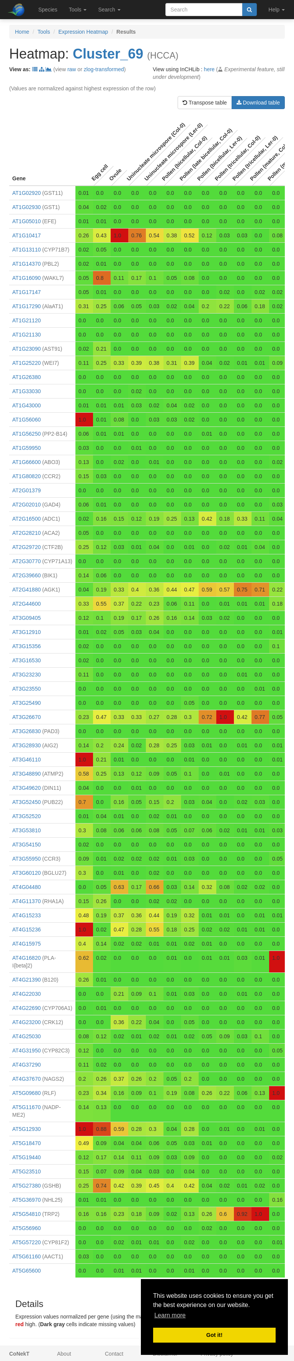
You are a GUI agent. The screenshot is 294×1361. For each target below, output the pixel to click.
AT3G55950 (26, 859)
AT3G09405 (26, 618)
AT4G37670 (26, 1079)
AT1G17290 (26, 306)
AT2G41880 (26, 590)
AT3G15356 (26, 646)
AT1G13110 (26, 250)
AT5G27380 (26, 1186)
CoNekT (19, 1354)
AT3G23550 (26, 689)
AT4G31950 (26, 1050)
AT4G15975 (26, 944)
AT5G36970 (26, 1200)
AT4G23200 (26, 1022)
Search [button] (109, 10)
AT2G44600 (26, 604)
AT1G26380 (26, 377)
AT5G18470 (26, 1143)
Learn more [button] (170, 1315)
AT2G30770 (26, 561)
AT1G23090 (26, 349)
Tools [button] (78, 10)
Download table (258, 103)
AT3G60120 (26, 873)
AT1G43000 (26, 405)
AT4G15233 (26, 915)
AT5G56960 (26, 1228)
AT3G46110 (26, 759)
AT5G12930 (26, 1129)
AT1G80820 (26, 476)
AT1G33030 (26, 391)
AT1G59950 (26, 448)
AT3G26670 (26, 717)
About (64, 1354)
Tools (44, 32)
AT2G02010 (26, 505)
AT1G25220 (26, 363)
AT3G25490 (26, 703)
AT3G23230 (26, 675)
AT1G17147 (26, 292)
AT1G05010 (26, 221)
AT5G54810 (26, 1214)
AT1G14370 (26, 264)
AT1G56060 (26, 420)
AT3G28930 (26, 745)
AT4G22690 (26, 1008)
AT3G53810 (26, 830)
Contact (114, 1354)
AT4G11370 (26, 901)
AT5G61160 (26, 1256)
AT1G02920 (26, 193)
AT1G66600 (26, 462)
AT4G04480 (26, 887)
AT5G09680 (26, 1093)
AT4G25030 (26, 1036)
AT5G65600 (26, 1271)
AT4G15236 (26, 929)
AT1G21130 (26, 335)
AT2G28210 (26, 533)
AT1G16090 (26, 278)
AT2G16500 (26, 519)
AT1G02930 (26, 207)
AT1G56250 (26, 434)
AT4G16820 (26, 958)
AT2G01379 (26, 490)
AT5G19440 (26, 1157)
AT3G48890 (26, 774)
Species (47, 10)
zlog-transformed (104, 69)
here (209, 69)
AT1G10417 (26, 235)
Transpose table (205, 103)
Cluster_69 (108, 54)
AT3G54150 (26, 844)
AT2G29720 (26, 547)
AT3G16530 (26, 660)
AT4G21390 (26, 980)
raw (71, 69)
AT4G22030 (26, 994)
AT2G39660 (26, 575)
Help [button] (276, 10)
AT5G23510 (26, 1171)
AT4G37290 (26, 1065)
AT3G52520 (26, 816)
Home (22, 32)
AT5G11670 (26, 1107)
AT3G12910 (26, 632)
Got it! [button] (214, 1335)
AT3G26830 (26, 731)
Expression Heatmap (83, 32)
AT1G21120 (26, 320)
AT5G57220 (26, 1242)
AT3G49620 (26, 788)
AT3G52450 (26, 802)
